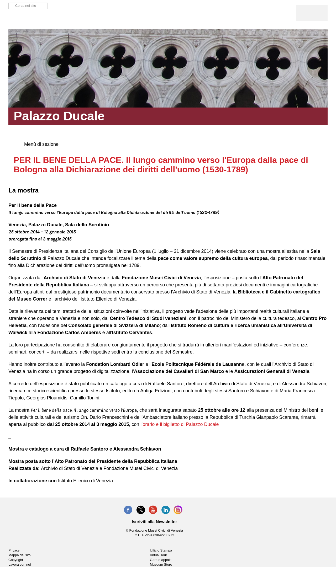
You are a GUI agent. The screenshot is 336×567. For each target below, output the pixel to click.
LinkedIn (165, 509)
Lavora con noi (19, 564)
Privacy (14, 550)
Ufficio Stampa (161, 550)
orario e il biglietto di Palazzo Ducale (181, 424)
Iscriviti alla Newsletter (154, 522)
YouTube (153, 509)
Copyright (15, 560)
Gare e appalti (160, 560)
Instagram (178, 509)
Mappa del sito (19, 555)
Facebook (128, 509)
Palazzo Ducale (32, 18)
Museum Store (161, 564)
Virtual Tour (158, 555)
